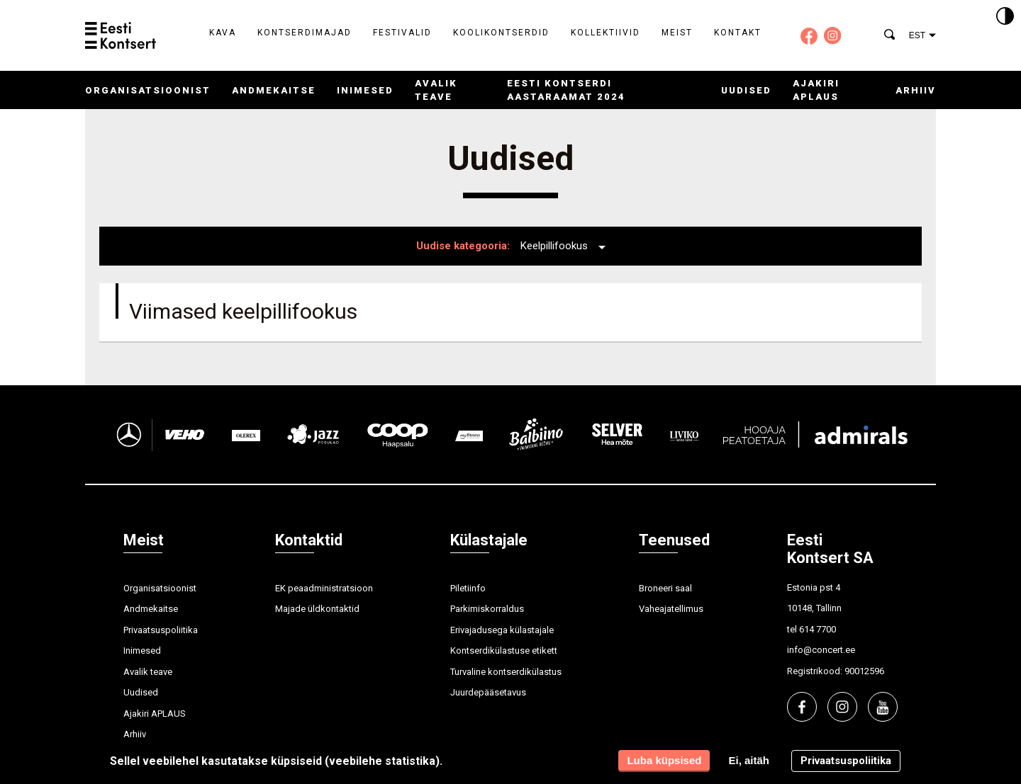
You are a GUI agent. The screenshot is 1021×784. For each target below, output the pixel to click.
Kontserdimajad (304, 33)
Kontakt (737, 33)
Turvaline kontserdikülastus (506, 671)
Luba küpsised (664, 760)
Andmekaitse (274, 90)
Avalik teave (147, 671)
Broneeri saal (665, 588)
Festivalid (402, 33)
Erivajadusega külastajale (502, 630)
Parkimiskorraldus (487, 608)
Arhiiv (916, 90)
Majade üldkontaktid (317, 608)
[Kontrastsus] (1005, 17)
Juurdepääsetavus (488, 692)
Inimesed (365, 90)
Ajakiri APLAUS (154, 713)
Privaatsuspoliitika (160, 630)
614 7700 (817, 629)
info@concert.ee (821, 649)
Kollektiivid (605, 33)
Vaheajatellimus (671, 608)
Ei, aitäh (748, 760)
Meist (677, 33)
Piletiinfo (468, 588)
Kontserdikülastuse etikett (503, 650)
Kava (222, 33)
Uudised (746, 90)
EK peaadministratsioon (324, 588)
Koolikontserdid (501, 33)
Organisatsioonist (148, 90)
